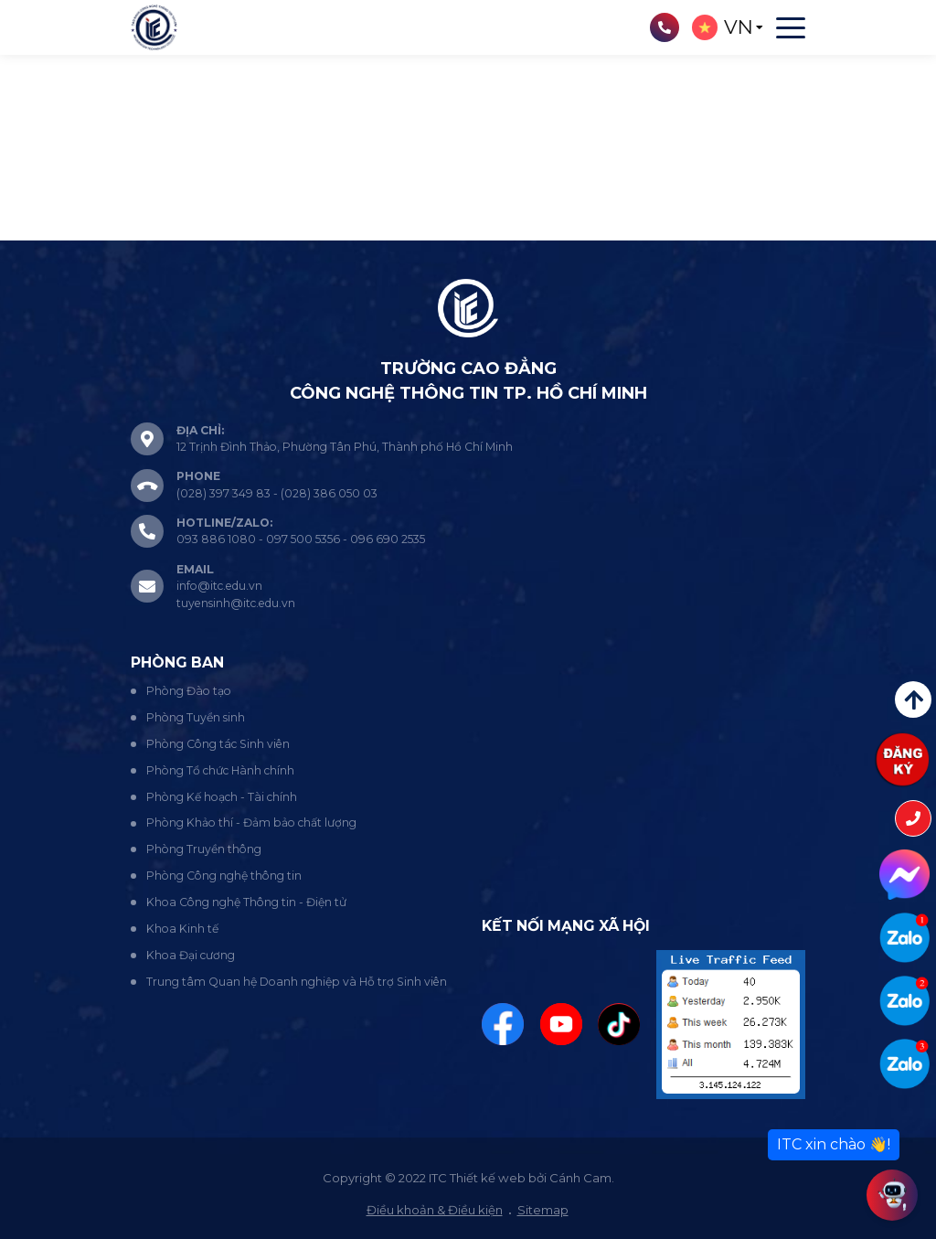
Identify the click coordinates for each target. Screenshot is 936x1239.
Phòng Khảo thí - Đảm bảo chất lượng (251, 822)
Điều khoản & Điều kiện (435, 1209)
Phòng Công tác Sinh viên (218, 744)
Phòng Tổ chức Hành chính (220, 770)
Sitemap (543, 1209)
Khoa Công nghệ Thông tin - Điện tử (246, 902)
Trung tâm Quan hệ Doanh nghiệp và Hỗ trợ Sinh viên (296, 981)
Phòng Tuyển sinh (195, 717)
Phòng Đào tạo (188, 691)
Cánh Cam (580, 1177)
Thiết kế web (488, 1177)
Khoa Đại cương (190, 955)
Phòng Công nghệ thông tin (224, 875)
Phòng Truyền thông (203, 849)
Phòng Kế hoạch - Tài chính (221, 797)
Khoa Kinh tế (182, 928)
